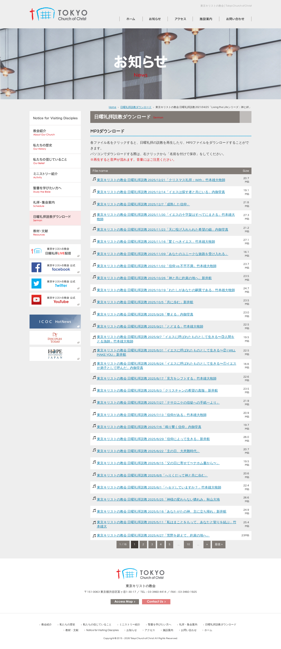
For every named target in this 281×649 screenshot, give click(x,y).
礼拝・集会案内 (188, 624)
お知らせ (149, 19)
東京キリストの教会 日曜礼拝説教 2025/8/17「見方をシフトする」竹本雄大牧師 (156, 378)
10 (188, 544)
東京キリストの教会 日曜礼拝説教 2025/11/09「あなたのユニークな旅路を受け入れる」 (162, 254)
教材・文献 (71, 630)
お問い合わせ (229, 19)
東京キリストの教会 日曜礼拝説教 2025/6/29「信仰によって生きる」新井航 (153, 439)
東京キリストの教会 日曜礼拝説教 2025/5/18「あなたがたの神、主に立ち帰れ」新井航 (161, 511)
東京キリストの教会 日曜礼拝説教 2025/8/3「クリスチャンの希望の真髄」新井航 (157, 390)
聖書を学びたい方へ (159, 624)
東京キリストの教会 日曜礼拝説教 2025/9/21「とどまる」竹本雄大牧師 (150, 326)
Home (112, 107)
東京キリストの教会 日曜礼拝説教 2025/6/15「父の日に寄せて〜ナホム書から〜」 (158, 463)
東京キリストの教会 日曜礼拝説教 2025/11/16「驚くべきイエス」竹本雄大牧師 (156, 241)
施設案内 (199, 19)
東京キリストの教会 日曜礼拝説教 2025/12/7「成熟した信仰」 (143, 204)
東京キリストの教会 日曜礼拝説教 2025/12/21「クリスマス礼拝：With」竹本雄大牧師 (161, 180)
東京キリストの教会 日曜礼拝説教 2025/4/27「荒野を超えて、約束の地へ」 (153, 535)
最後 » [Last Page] (219, 544)
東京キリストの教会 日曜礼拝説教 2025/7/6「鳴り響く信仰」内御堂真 (149, 427)
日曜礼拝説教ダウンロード (135, 107)
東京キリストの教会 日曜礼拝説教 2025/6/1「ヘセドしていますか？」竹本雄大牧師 (159, 487)
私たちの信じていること (97, 624)
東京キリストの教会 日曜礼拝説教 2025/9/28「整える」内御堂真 (145, 314)
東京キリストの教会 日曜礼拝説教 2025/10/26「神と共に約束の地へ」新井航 (154, 278)
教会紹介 (46, 624)
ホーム (125, 19)
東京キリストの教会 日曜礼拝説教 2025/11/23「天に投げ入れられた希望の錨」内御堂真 (162, 229)
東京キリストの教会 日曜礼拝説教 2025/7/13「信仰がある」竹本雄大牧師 (152, 415)
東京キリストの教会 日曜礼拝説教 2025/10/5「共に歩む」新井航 (145, 302)
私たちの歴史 (67, 624)
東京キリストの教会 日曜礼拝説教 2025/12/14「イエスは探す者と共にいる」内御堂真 (161, 192)
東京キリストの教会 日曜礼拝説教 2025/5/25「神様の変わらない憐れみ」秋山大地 (158, 499)
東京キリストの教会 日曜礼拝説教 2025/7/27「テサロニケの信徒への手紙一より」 (158, 402)
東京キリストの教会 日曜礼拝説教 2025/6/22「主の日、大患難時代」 (148, 451)
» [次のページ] (207, 544)
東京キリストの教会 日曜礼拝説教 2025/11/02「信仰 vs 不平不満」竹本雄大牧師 (156, 266)
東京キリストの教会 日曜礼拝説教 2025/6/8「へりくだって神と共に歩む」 (152, 475)
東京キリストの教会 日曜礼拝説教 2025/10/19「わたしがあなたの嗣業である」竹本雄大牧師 (166, 290)
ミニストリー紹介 (129, 624)
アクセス (174, 19)
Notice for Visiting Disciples (102, 630)
